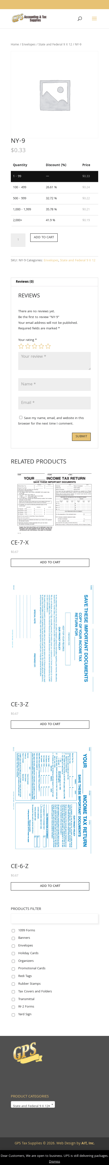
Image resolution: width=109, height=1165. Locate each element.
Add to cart (44, 237)
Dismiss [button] (54, 1162)
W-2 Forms (26, 1006)
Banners (24, 938)
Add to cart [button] (50, 562)
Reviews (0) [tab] (25, 282)
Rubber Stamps (29, 984)
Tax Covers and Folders (35, 991)
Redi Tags (25, 976)
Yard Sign (24, 1014)
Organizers (26, 961)
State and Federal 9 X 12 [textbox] (31, 1106)
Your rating (27, 340)
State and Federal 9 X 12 (55, 44)
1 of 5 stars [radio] (21, 346)
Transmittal (26, 999)
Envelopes (29, 44)
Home (15, 44)
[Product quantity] (18, 240)
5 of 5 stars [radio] (48, 346)
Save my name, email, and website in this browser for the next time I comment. (51, 421)
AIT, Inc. (87, 1143)
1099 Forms (26, 930)
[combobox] (33, 1104)
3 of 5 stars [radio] (34, 346)
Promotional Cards (31, 968)
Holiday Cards (28, 953)
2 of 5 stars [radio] (28, 346)
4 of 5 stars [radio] (41, 346)
